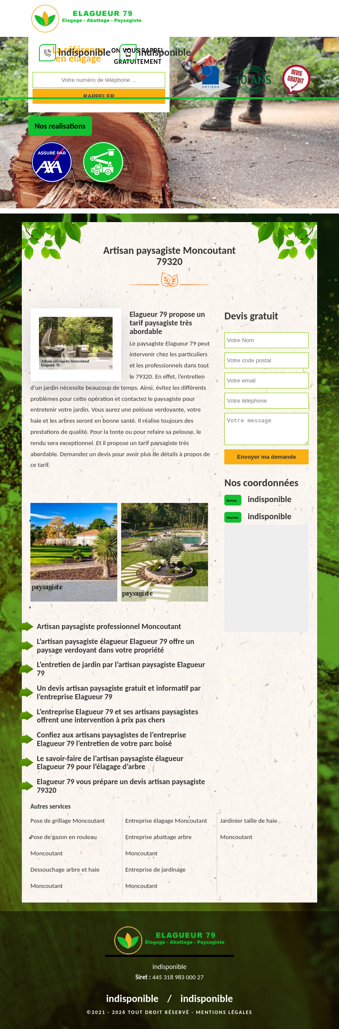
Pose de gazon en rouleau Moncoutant (63, 845)
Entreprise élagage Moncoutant (166, 820)
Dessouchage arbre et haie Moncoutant (64, 878)
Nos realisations (60, 126)
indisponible (132, 998)
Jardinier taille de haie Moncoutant (248, 829)
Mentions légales (224, 1012)
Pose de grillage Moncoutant (67, 820)
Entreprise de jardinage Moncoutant (155, 878)
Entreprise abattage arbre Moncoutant (158, 845)
